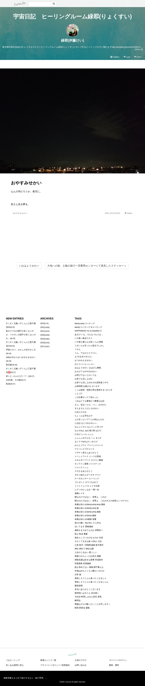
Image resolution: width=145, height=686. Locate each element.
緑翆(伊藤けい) (72, 40)
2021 (42, 331)
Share (137, 57)
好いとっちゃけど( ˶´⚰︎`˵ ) (17, 376)
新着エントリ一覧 (48, 660)
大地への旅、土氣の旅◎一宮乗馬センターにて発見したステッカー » (86, 265)
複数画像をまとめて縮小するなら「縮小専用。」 (25, 678)
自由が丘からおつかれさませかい (21, 357)
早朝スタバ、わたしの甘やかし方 (21, 350)
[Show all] (139, 49)
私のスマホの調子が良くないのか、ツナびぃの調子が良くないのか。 (21, 334)
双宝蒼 (9, 365)
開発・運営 (114, 665)
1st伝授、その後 (13, 380)
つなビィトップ (13, 660)
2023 (42, 323)
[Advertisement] (72, 244)
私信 (8, 384)
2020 (42, 335)
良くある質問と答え (15, 665)
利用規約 (66, 665)
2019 (42, 339)
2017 (42, 346)
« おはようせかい (29, 265)
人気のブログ (81, 660)
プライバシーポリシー (50, 665)
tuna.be (72, 654)
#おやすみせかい (20, 213)
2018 (42, 342)
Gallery (114, 57)
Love (126, 57)
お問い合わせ (81, 665)
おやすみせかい (26, 183)
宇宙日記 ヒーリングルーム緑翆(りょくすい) (72, 16)
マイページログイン (118, 660)
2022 (42, 327)
